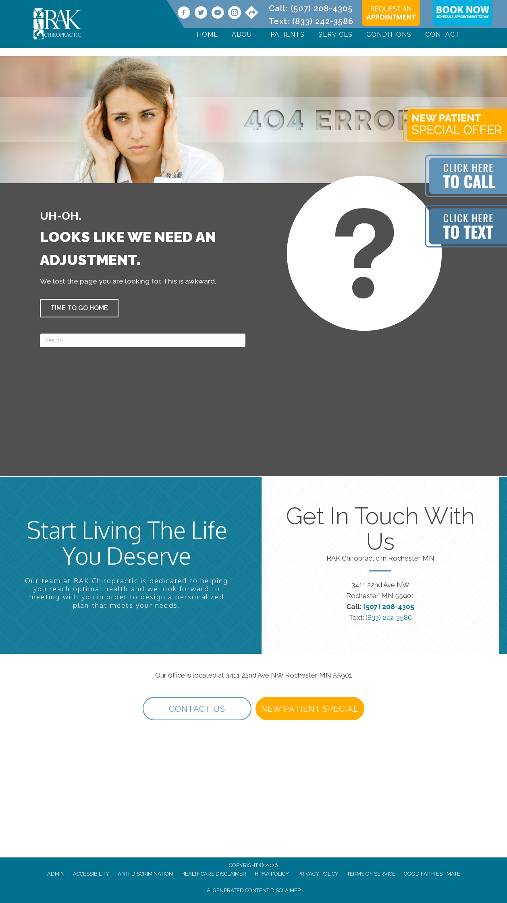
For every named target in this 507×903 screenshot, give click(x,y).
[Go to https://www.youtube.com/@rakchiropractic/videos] (217, 13)
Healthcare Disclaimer (213, 874)
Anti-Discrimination (145, 874)
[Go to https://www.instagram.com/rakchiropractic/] (234, 13)
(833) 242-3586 (322, 21)
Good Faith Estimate (432, 874)
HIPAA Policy (272, 874)
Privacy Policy (318, 874)
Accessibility (91, 874)
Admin (55, 874)
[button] (79, 308)
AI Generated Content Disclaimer (254, 890)
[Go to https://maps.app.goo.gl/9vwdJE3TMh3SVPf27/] (251, 13)
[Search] (142, 340)
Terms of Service (371, 874)
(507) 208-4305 (322, 8)
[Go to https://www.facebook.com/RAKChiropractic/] (183, 13)
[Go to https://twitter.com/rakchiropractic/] (200, 13)
